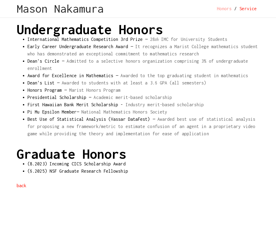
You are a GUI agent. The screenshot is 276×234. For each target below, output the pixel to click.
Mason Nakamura (60, 9)
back (21, 185)
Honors (224, 8)
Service (248, 8)
